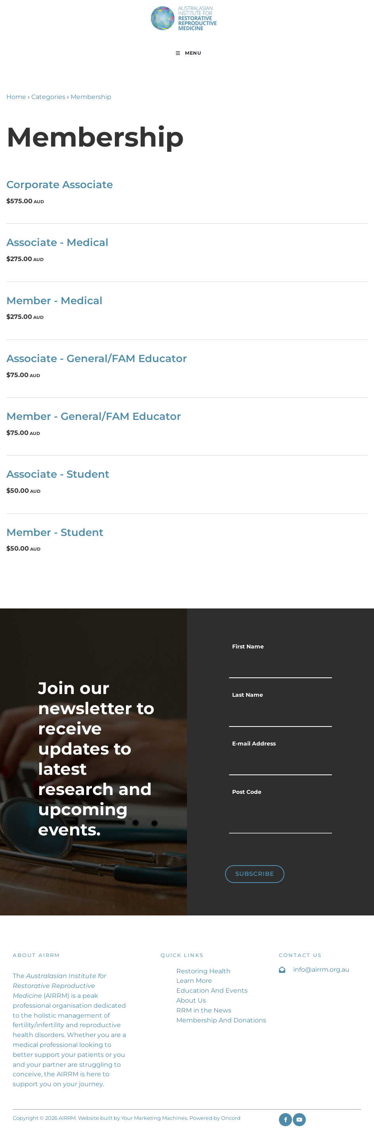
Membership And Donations (221, 1020)
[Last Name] (280, 715)
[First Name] (280, 667)
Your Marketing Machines (154, 1118)
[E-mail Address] (280, 764)
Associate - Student (57, 474)
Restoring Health (203, 971)
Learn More (194, 980)
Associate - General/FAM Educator (96, 358)
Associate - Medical (57, 242)
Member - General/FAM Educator (93, 416)
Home (16, 97)
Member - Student (54, 532)
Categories (48, 97)
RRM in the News (203, 1010)
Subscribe (254, 873)
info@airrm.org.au (321, 969)
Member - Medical (54, 300)
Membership (91, 97)
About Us (191, 1000)
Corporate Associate (59, 184)
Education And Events (212, 990)
